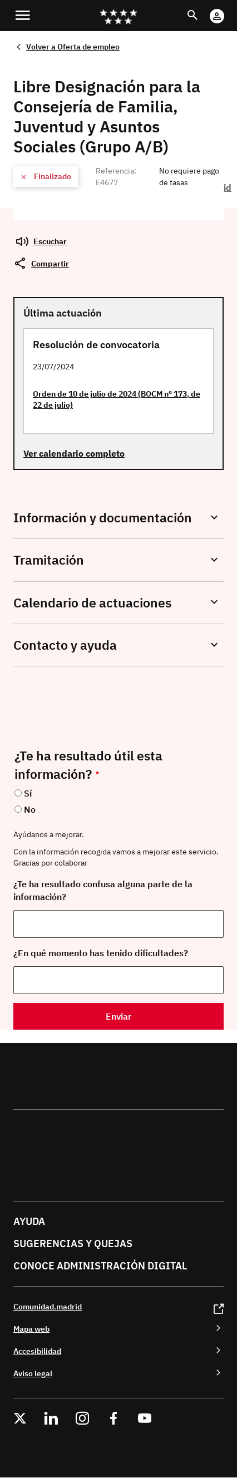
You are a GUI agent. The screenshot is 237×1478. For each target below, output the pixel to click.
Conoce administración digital (100, 1265)
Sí (28, 793)
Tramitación (48, 559)
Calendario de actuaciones (92, 602)
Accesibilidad (37, 1351)
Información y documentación (102, 517)
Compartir (50, 263)
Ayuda (29, 1221)
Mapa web (31, 1328)
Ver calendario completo (74, 453)
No (30, 809)
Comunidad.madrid (47, 1306)
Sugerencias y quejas (72, 1243)
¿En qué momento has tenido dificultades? (100, 952)
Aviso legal (32, 1373)
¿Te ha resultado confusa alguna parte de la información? (102, 890)
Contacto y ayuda (65, 645)
